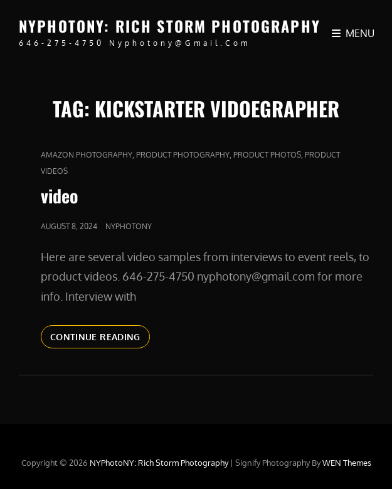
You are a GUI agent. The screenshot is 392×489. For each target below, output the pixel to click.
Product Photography (183, 154)
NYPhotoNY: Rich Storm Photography (169, 25)
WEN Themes (346, 463)
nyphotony (128, 226)
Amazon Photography (86, 154)
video (59, 195)
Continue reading (100, 336)
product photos (267, 154)
